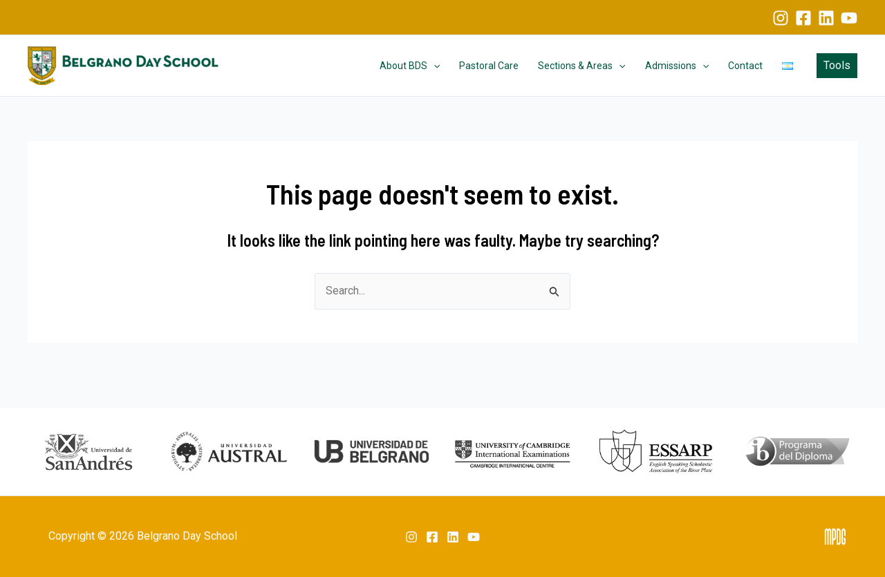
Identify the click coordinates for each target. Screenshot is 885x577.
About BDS (410, 65)
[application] (433, 65)
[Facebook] (803, 18)
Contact (745, 65)
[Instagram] (780, 18)
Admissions (677, 65)
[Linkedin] (826, 18)
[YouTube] (849, 18)
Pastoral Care (489, 65)
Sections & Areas (581, 65)
